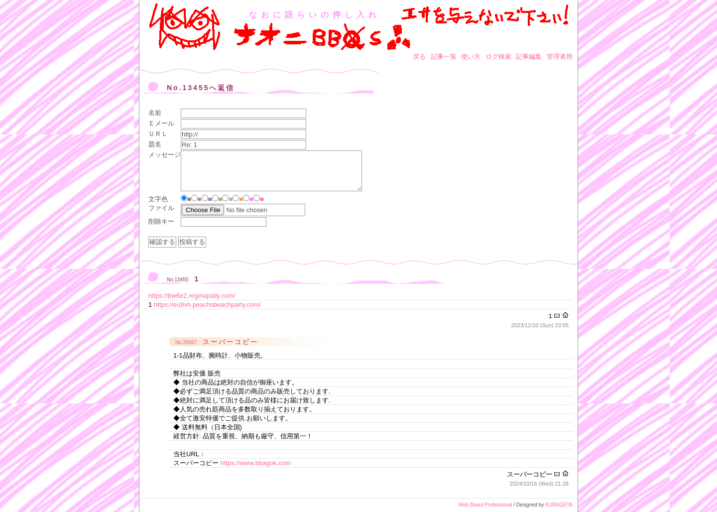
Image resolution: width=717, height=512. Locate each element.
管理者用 (560, 56)
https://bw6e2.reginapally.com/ (192, 295)
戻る (419, 56)
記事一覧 (444, 56)
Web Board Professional (485, 505)
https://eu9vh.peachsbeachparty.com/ (207, 304)
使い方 (470, 56)
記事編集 (529, 56)
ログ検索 (498, 56)
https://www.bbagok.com (256, 463)
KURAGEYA (559, 505)
